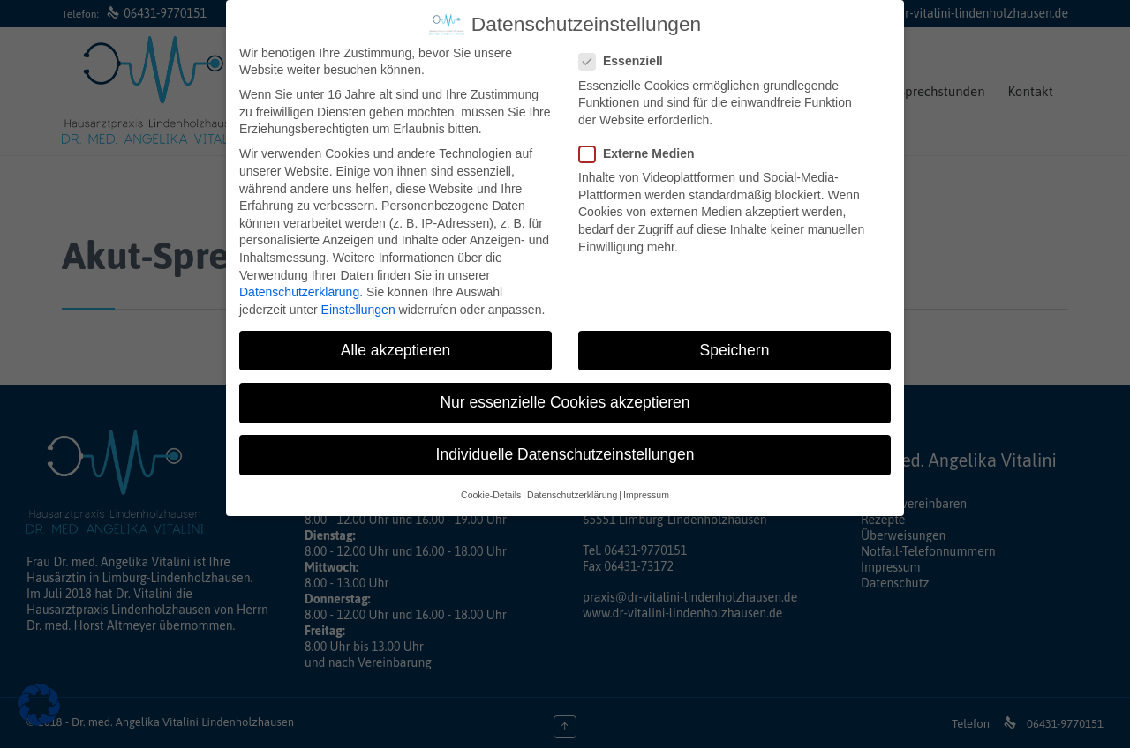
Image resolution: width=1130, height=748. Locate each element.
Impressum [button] (646, 492)
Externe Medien (641, 151)
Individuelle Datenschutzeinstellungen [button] (565, 451)
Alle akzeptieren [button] (396, 346)
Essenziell (626, 58)
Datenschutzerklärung (299, 289)
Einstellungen (358, 306)
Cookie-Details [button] (491, 492)
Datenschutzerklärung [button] (572, 492)
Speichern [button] (735, 346)
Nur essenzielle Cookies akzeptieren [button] (564, 399)
